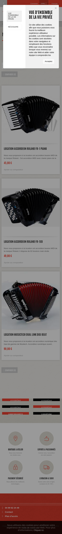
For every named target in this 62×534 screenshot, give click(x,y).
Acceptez (48, 61)
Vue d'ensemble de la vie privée (13, 16)
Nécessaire (13, 27)
